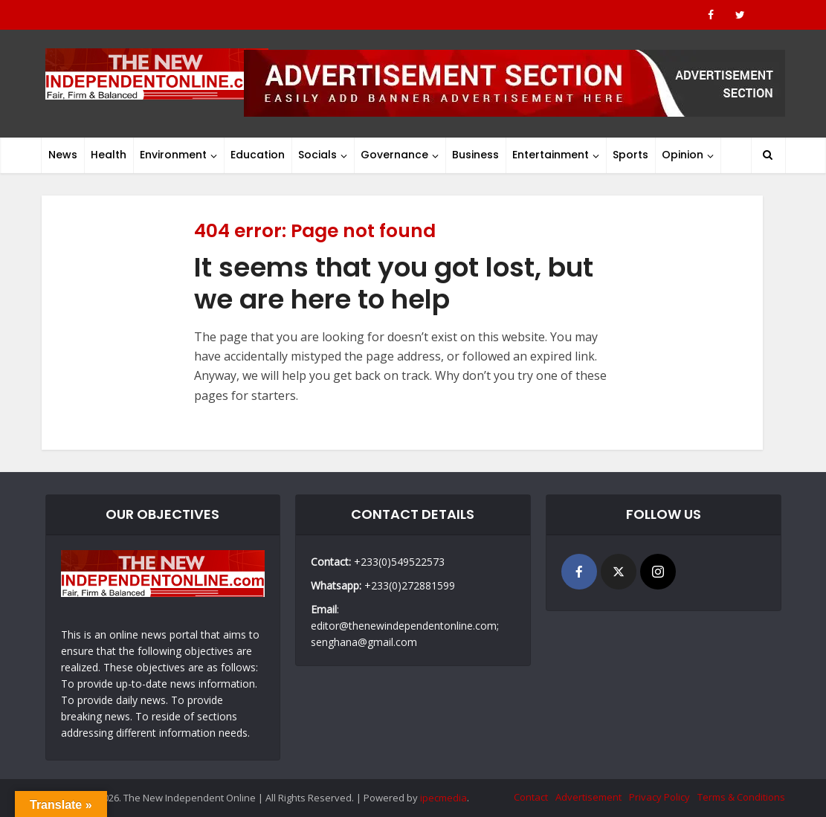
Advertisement (588, 797)
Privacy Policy (659, 797)
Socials (317, 154)
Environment (173, 154)
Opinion (682, 154)
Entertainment (550, 154)
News (62, 154)
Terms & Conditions (741, 797)
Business (475, 154)
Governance (394, 154)
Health (108, 154)
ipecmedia (443, 797)
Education (257, 154)
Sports (630, 154)
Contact (531, 797)
